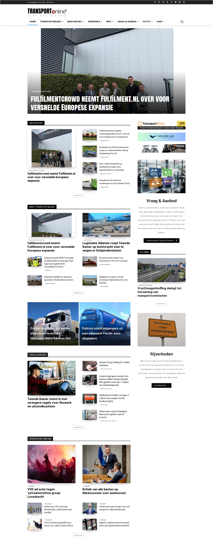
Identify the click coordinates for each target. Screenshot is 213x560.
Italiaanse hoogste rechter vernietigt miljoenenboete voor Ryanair (113, 287)
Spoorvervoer (105, 272)
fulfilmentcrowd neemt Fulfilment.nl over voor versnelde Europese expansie (51, 177)
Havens (48, 278)
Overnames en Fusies (36, 170)
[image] (161, 176)
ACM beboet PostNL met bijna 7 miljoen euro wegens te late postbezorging (114, 405)
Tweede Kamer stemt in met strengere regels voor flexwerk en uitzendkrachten (49, 410)
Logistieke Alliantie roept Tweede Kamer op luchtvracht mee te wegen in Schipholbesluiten (106, 254)
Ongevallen (104, 163)
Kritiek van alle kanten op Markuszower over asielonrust (104, 498)
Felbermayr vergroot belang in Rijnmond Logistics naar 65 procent (113, 422)
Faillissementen (106, 376)
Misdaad (48, 511)
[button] (181, 21)
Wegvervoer (104, 144)
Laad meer (79, 202)
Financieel (104, 412)
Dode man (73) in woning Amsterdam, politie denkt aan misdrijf (58, 517)
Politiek (31, 494)
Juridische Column (145, 285)
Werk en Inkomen (35, 401)
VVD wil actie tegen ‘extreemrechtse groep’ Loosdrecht (44, 500)
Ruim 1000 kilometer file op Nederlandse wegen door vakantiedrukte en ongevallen (113, 173)
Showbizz (49, 527)
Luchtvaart (87, 247)
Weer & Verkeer (105, 180)
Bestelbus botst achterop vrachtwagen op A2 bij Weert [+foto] (113, 189)
